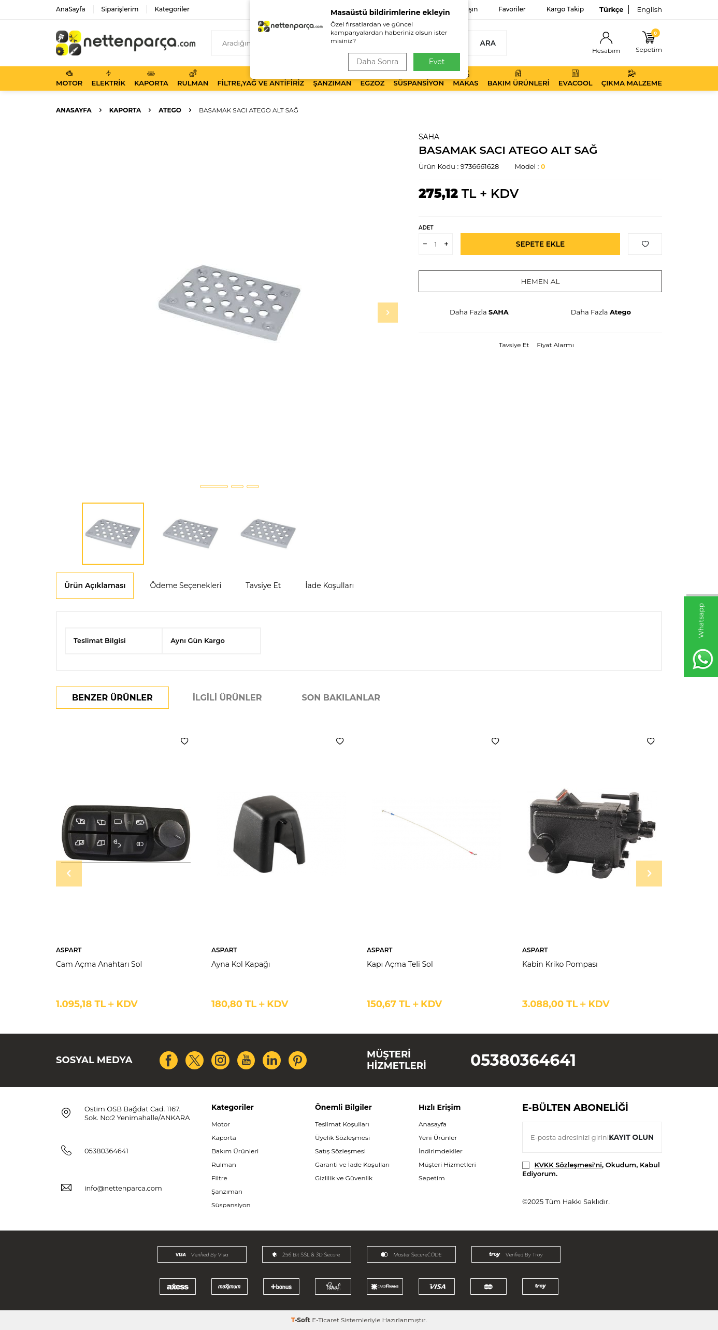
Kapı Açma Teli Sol (400, 964)
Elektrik (108, 78)
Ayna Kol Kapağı (240, 964)
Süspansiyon (419, 78)
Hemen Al (541, 281)
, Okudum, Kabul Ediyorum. (591, 1169)
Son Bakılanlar (341, 698)
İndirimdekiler (441, 1151)
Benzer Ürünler (112, 698)
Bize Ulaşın (460, 9)
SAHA (429, 136)
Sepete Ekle (540, 244)
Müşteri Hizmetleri (447, 1164)
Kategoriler (171, 9)
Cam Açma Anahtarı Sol (99, 964)
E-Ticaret (325, 1320)
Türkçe (611, 9)
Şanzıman (332, 78)
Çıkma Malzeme (631, 78)
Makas (465, 78)
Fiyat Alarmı (555, 345)
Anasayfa (74, 110)
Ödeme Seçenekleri (185, 585)
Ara (488, 43)
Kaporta (151, 78)
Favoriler (511, 9)
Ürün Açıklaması (94, 585)
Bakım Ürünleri (518, 78)
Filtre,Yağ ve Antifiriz (260, 78)
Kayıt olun (631, 1136)
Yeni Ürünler (438, 1137)
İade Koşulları (329, 585)
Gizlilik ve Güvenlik (343, 1178)
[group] (229, 303)
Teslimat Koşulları (342, 1124)
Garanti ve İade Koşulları (352, 1164)
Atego (170, 110)
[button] (214, 486)
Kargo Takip (565, 9)
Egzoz (373, 78)
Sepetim (432, 1178)
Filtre (219, 1178)
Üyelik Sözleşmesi (342, 1137)
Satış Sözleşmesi (340, 1151)
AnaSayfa (70, 9)
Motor (69, 78)
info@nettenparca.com (123, 1188)
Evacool (575, 78)
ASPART (69, 950)
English (649, 9)
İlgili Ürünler (227, 698)
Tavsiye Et (514, 345)
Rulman (192, 78)
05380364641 (523, 1060)
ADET (426, 227)
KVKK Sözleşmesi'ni (568, 1165)
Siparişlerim (120, 9)
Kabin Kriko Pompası (560, 964)
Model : (529, 166)
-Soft (301, 1320)
